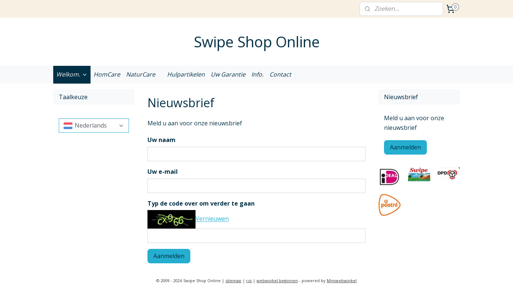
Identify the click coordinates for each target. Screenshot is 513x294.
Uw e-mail (162, 172)
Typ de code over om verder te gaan (201, 203)
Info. (257, 74)
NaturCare (140, 74)
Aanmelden (168, 256)
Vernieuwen (212, 219)
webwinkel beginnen (277, 280)
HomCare (107, 74)
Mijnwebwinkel (342, 280)
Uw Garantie (228, 74)
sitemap (233, 280)
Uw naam (161, 140)
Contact (280, 74)
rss (249, 280)
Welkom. (72, 74)
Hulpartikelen (186, 74)
